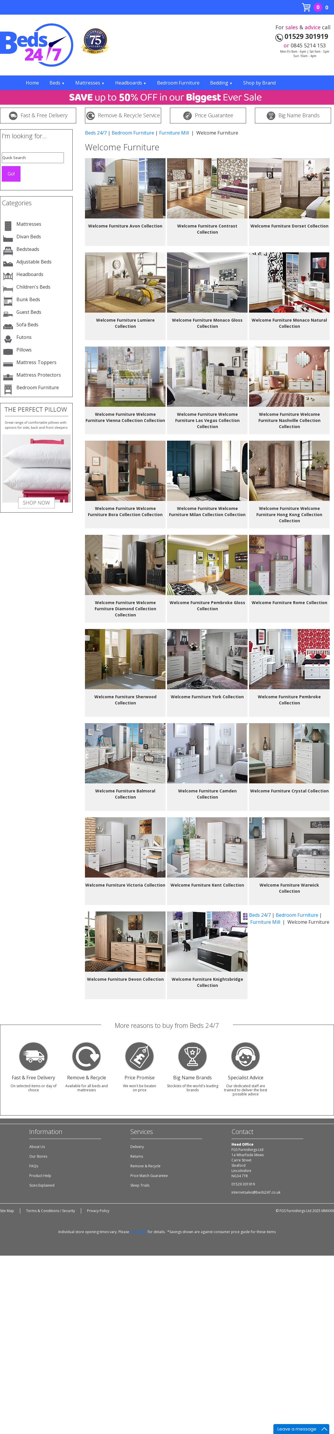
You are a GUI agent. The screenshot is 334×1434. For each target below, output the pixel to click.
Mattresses (90, 83)
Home (32, 83)
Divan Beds (28, 236)
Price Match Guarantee (149, 1175)
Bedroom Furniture (178, 83)
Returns (136, 1156)
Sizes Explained (41, 1185)
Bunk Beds (28, 299)
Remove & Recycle (145, 1166)
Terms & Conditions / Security (50, 1210)
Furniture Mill (174, 133)
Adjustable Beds (34, 261)
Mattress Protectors (38, 375)
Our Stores (38, 1156)
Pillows (24, 350)
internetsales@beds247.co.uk (255, 1192)
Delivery (137, 1146)
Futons (24, 337)
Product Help (40, 1175)
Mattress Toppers (36, 362)
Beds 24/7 (96, 133)
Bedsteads (27, 249)
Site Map (7, 1210)
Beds (57, 83)
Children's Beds (33, 287)
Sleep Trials (139, 1185)
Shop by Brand (259, 83)
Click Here (138, 1231)
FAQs (33, 1166)
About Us (37, 1146)
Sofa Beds (27, 324)
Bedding (221, 83)
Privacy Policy (98, 1210)
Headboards (130, 83)
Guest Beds (28, 312)
